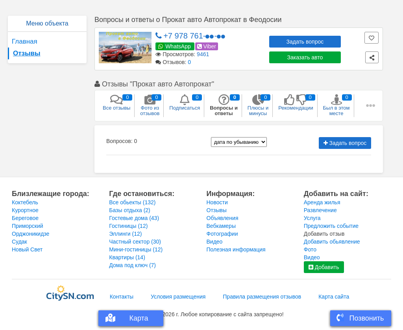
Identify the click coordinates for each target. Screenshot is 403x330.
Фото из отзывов (149, 105)
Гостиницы (128, 226)
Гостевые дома (134, 218)
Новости (217, 202)
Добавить (324, 267)
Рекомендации (295, 102)
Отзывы (27, 53)
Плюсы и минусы (258, 105)
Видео (215, 241)
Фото (310, 249)
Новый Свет (27, 249)
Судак (19, 241)
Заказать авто (305, 57)
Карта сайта (333, 296)
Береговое (25, 218)
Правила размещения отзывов (262, 296)
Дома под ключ (132, 265)
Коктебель (25, 202)
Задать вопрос (305, 41)
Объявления (222, 218)
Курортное (25, 210)
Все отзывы (116, 102)
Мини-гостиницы (136, 249)
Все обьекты (132, 202)
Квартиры (127, 257)
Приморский (27, 226)
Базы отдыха (129, 210)
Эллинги (125, 234)
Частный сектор (135, 241)
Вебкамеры (221, 226)
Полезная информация (236, 249)
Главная (24, 41)
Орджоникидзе (30, 234)
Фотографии (222, 234)
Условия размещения (178, 296)
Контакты (121, 296)
